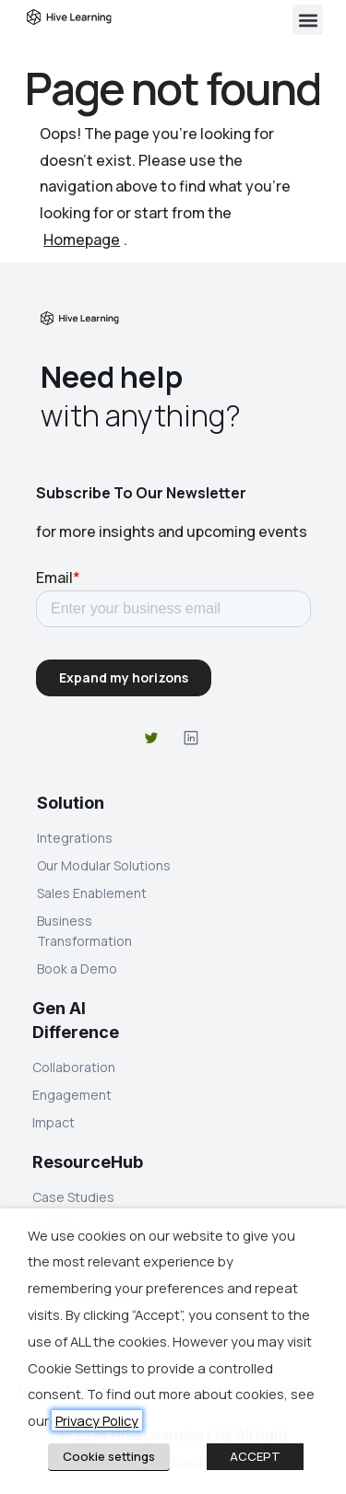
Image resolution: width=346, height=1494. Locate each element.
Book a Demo (77, 968)
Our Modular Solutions (104, 865)
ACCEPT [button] (255, 1456)
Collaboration (73, 1067)
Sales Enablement (92, 893)
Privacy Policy (96, 1420)
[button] (307, 20)
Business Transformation (84, 931)
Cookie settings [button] (109, 1456)
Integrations (75, 837)
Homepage (81, 239)
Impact (53, 1122)
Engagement (72, 1094)
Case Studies (73, 1197)
